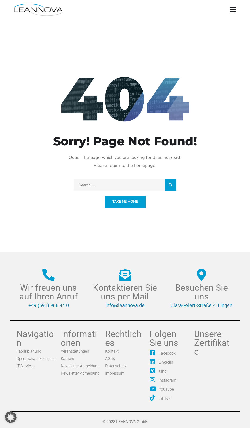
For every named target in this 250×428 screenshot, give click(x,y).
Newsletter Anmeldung (80, 366)
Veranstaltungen (75, 351)
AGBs (110, 358)
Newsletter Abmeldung (80, 373)
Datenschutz (116, 366)
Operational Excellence (35, 358)
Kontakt (112, 351)
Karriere (67, 358)
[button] (10, 417)
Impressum (115, 373)
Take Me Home (125, 201)
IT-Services (25, 366)
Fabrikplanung (28, 351)
